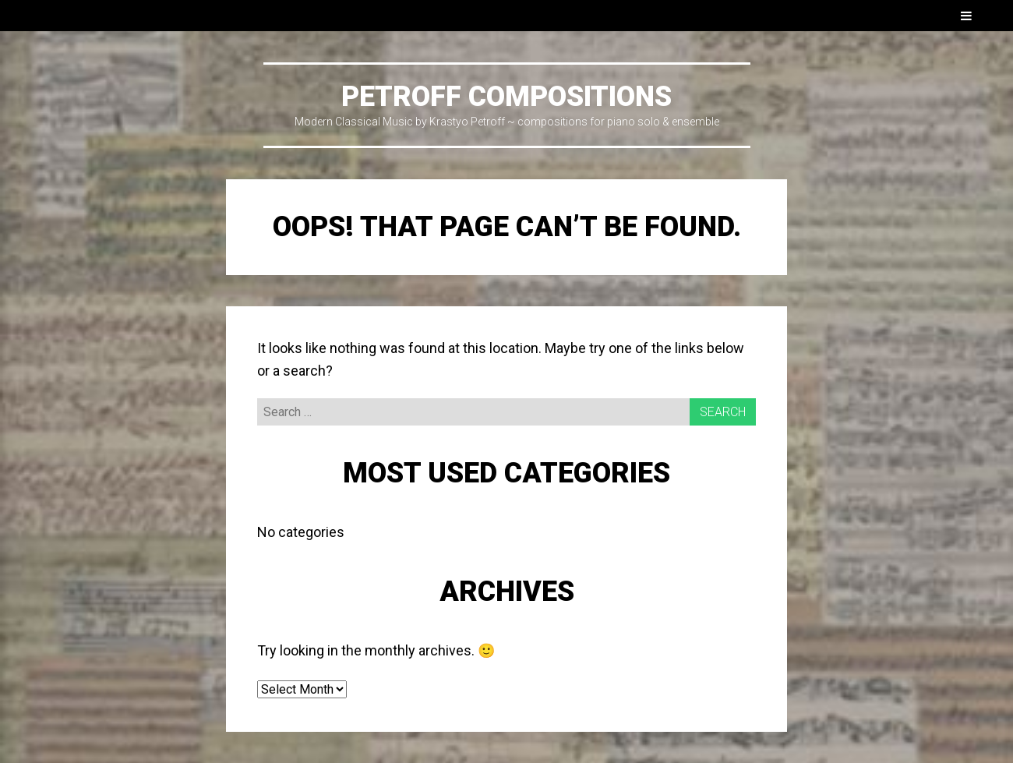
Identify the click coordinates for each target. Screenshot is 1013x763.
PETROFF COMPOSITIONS (506, 96)
